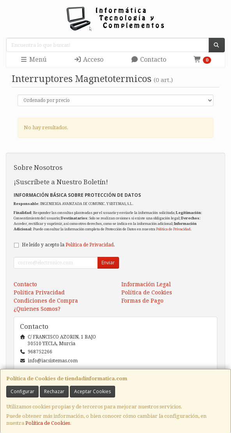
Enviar (108, 262)
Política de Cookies (47, 423)
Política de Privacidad (173, 229)
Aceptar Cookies (92, 391)
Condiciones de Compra (46, 301)
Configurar (22, 391)
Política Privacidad (39, 292)
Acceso (88, 59)
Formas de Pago (142, 301)
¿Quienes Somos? (37, 309)
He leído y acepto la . (68, 245)
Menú (33, 59)
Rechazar (54, 391)
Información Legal (146, 284)
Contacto (148, 59)
